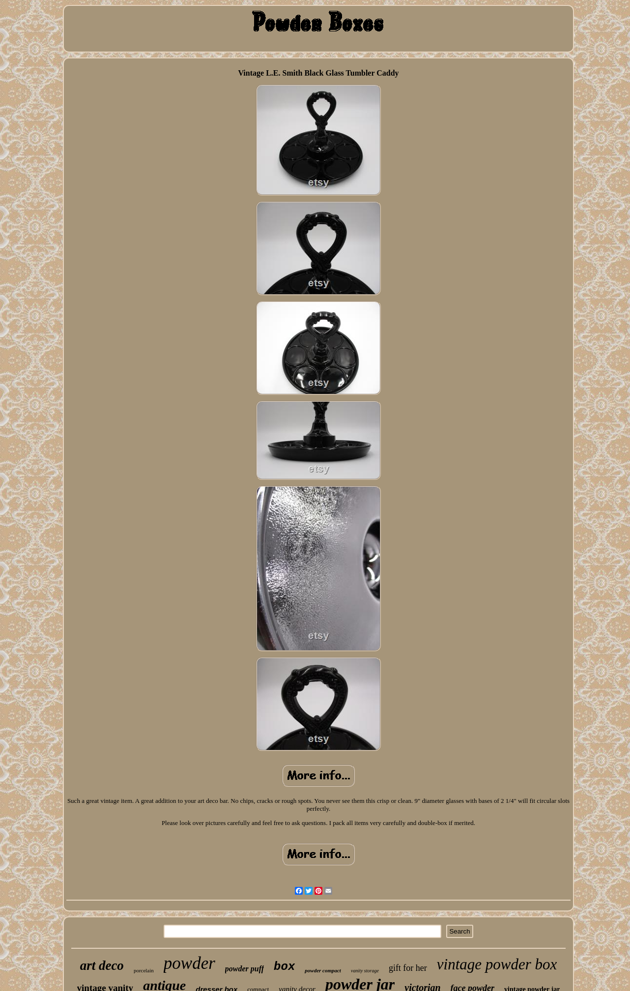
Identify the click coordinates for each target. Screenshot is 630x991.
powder (189, 963)
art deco (102, 965)
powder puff (244, 968)
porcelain (144, 970)
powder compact (323, 970)
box (284, 966)
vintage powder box (497, 964)
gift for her (408, 968)
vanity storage (365, 970)
